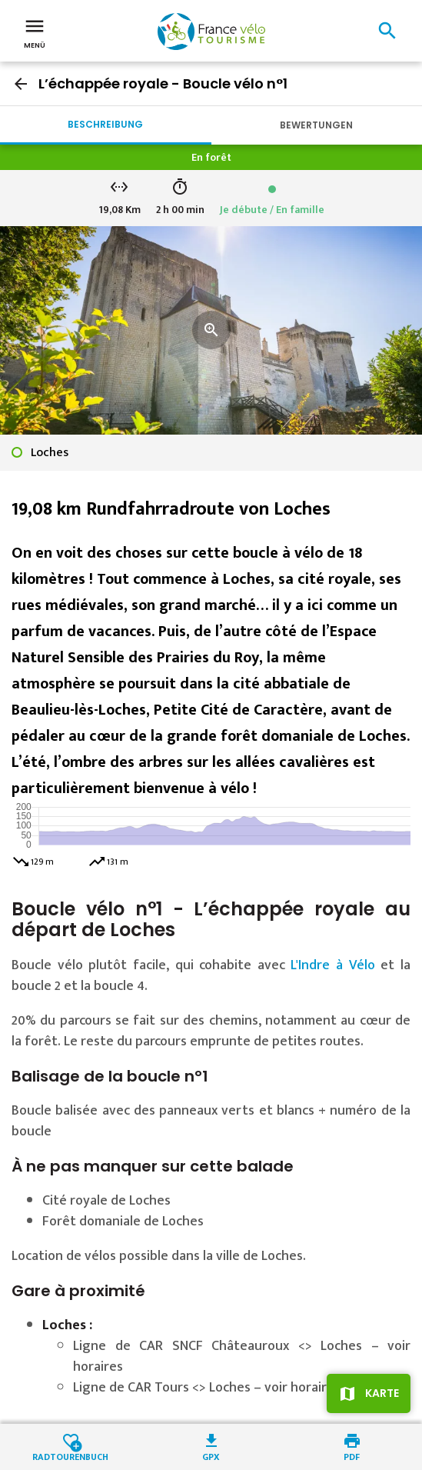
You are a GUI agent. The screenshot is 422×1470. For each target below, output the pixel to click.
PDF (352, 1455)
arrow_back (21, 84)
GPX (211, 1455)
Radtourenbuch (70, 1455)
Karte (382, 1393)
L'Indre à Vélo (332, 965)
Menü (34, 32)
